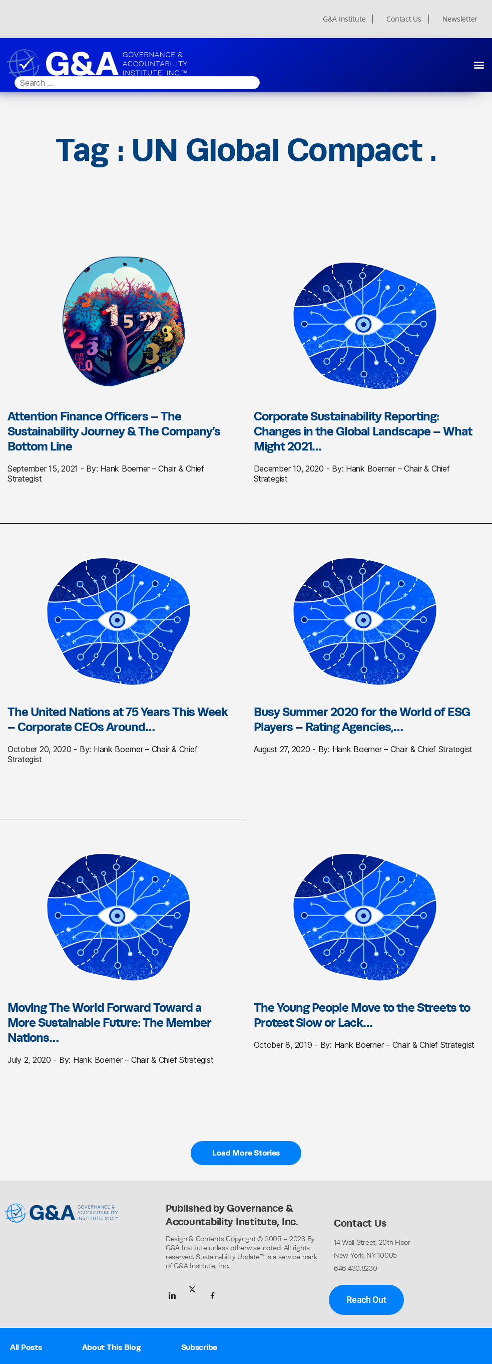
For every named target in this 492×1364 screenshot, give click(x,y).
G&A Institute (344, 19)
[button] (478, 64)
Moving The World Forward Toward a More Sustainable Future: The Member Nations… (109, 1022)
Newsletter (459, 19)
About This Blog (111, 1347)
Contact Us (403, 19)
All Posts (26, 1347)
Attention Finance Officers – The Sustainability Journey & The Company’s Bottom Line (114, 431)
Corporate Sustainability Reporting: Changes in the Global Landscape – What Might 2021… (363, 431)
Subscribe (199, 1347)
